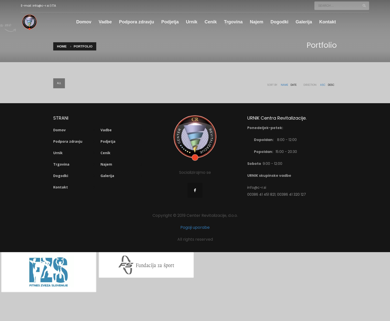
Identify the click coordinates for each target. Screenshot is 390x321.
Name (284, 85)
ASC (322, 85)
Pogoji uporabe (195, 227)
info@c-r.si (41, 5)
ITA (53, 5)
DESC (331, 85)
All (59, 83)
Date (293, 85)
